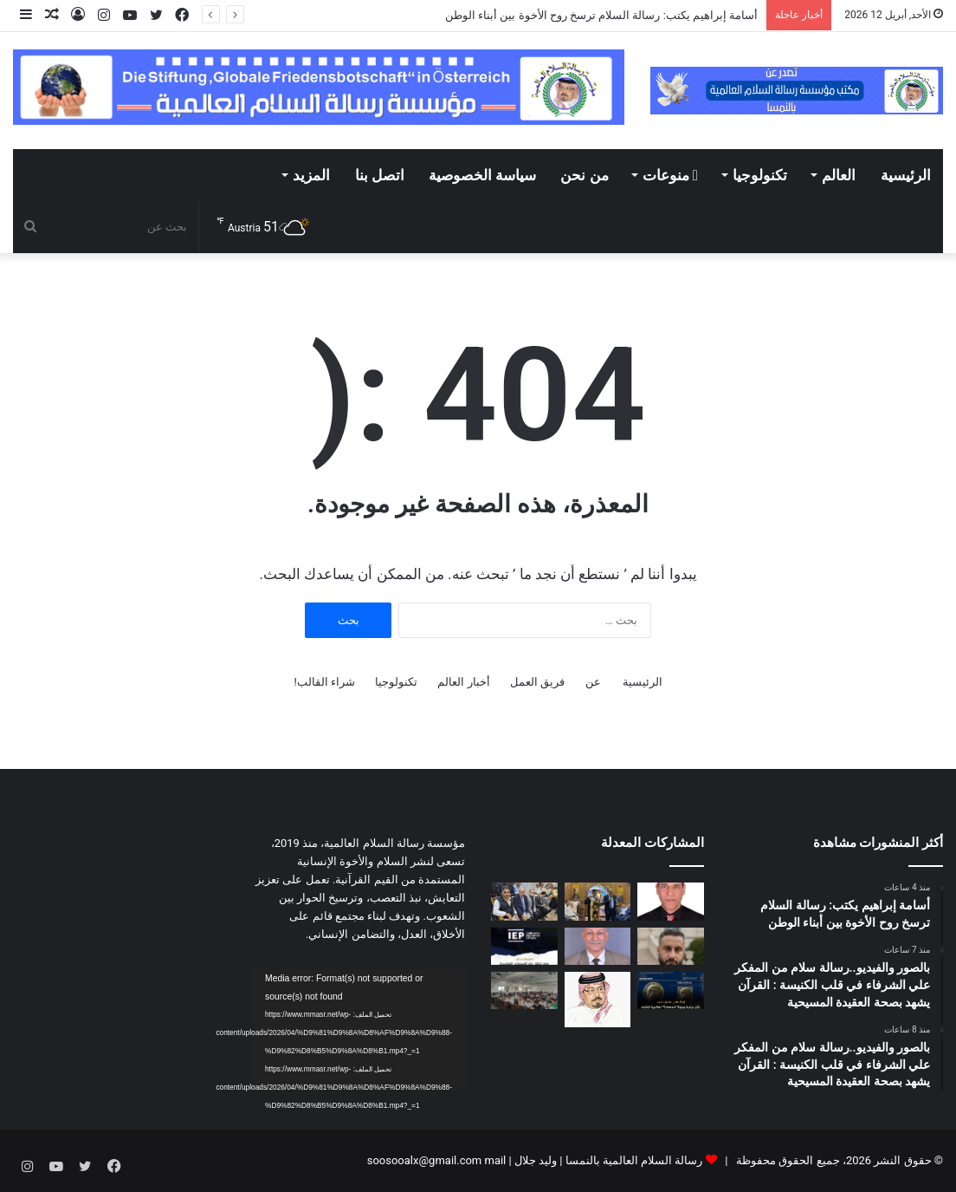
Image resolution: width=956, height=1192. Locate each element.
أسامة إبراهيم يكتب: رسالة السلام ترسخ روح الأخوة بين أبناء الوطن (601, 15)
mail (495, 1160)
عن (593, 681)
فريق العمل (537, 681)
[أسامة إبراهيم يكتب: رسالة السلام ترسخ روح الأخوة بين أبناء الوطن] (670, 901)
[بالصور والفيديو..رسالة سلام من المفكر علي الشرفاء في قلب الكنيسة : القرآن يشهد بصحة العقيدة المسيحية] (598, 901)
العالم (839, 175)
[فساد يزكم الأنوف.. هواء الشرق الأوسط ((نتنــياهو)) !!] (598, 946)
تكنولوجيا (760, 175)
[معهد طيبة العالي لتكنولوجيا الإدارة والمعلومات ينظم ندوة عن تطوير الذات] (524, 990)
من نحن (584, 175)
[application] (358, 1030)
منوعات (670, 175)
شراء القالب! (324, 681)
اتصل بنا (379, 175)
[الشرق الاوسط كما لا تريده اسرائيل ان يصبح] (670, 946)
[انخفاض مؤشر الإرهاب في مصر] (524, 946)
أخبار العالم (463, 681)
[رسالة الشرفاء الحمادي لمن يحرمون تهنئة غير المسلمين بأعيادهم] (598, 999)
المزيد (311, 175)
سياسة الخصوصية (482, 175)
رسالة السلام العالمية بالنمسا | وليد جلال (607, 1160)
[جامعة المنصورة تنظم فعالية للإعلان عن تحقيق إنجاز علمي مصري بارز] (670, 990)
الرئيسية (906, 175)
